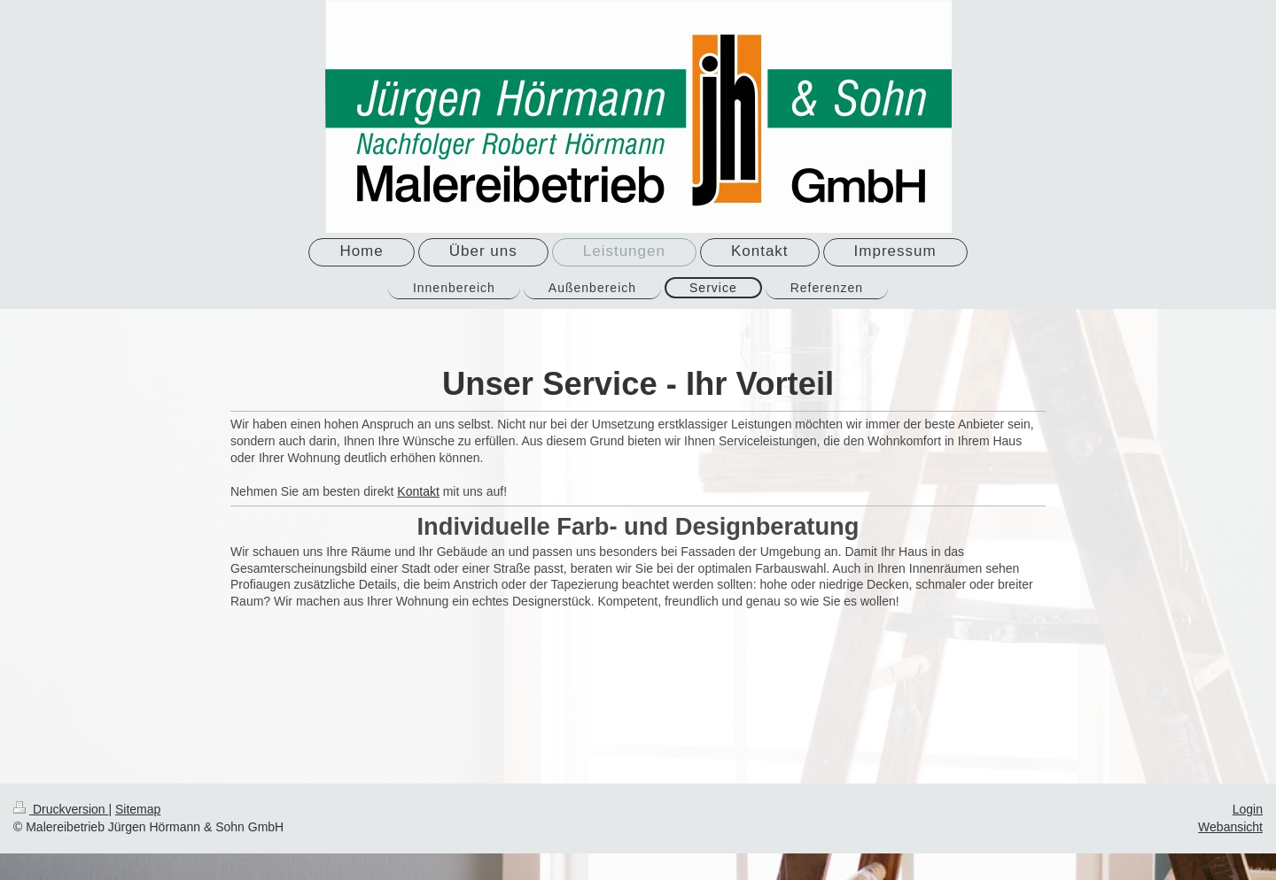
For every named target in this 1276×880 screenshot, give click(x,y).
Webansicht (1230, 827)
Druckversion (60, 809)
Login (1248, 809)
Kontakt (418, 491)
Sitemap (137, 809)
